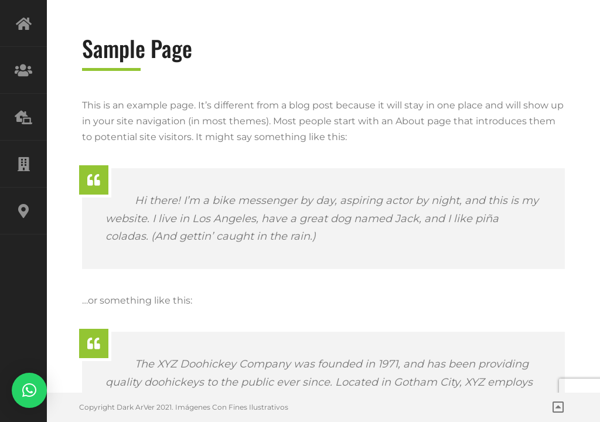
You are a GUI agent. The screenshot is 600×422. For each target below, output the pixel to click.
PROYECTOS (23, 164)
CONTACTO (23, 211)
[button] (29, 390)
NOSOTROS (23, 70)
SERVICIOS (23, 117)
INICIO (23, 23)
